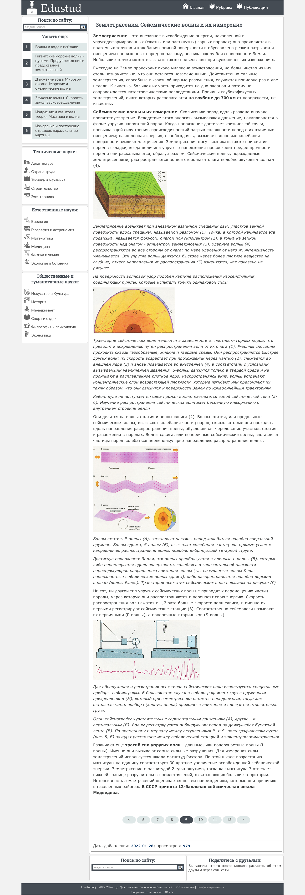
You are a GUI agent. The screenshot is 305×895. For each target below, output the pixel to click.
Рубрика (224, 7)
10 (200, 820)
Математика (42, 238)
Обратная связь (185, 887)
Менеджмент (43, 310)
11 (215, 820)
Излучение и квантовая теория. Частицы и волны (57, 114)
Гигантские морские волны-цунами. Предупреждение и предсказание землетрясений (59, 63)
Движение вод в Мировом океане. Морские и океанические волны (58, 83)
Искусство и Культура (50, 294)
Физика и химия (45, 255)
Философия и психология (53, 327)
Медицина (40, 247)
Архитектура (42, 163)
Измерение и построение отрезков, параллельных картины (57, 130)
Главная (197, 7)
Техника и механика (48, 180)
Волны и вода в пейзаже (56, 47)
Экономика (41, 335)
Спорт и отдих (43, 319)
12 (229, 820)
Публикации (256, 7)
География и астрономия (52, 230)
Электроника (42, 197)
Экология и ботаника (49, 263)
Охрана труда (43, 172)
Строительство (44, 188)
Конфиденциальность (211, 887)
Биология (39, 222)
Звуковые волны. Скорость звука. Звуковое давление (59, 100)
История (38, 302)
